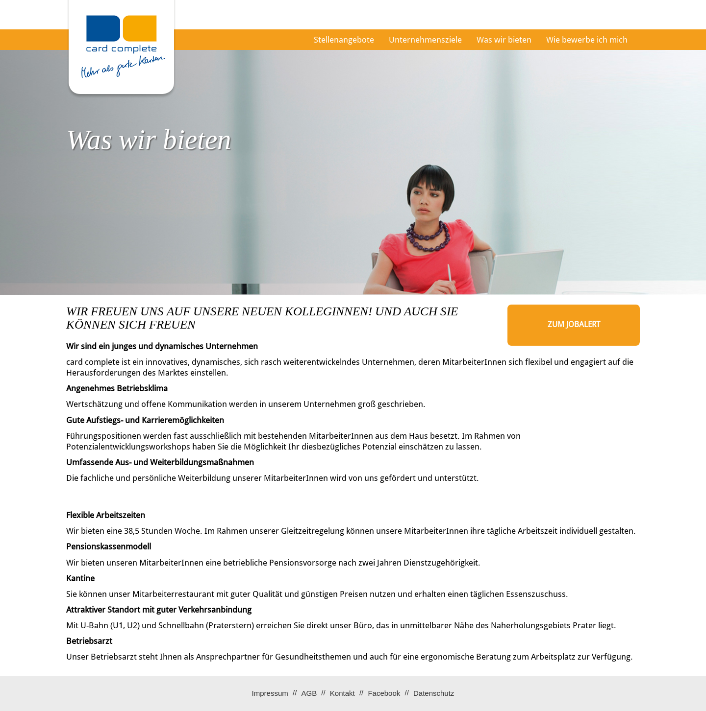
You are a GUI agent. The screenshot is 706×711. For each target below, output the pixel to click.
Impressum (270, 693)
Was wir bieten (504, 40)
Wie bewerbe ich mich (587, 40)
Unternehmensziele (425, 40)
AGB (309, 693)
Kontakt (342, 693)
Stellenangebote (344, 40)
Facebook (384, 693)
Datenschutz (433, 693)
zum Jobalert (574, 324)
